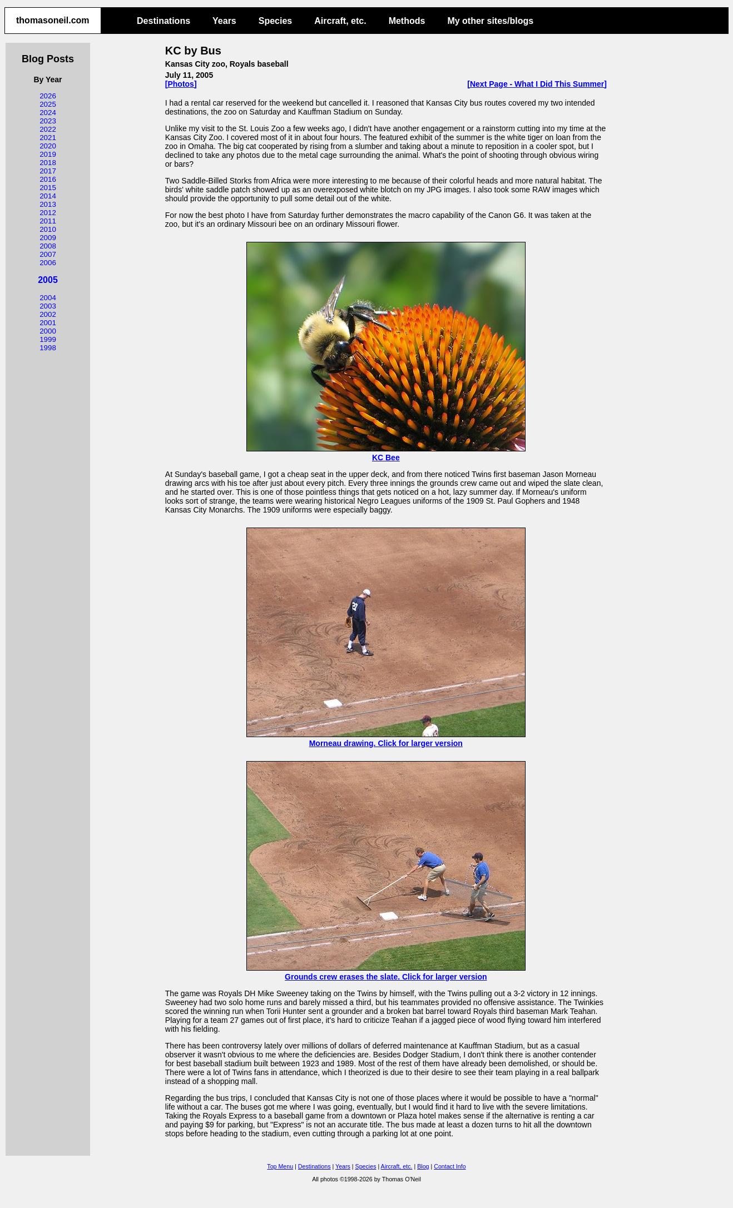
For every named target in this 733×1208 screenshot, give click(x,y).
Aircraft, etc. (340, 21)
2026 (47, 96)
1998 (47, 348)
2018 (47, 162)
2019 (47, 154)
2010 (47, 229)
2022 (47, 129)
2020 (47, 146)
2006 (47, 262)
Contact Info (449, 1166)
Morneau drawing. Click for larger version (386, 739)
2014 (47, 196)
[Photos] (181, 83)
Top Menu (280, 1166)
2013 (47, 204)
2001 (47, 323)
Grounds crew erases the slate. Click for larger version (386, 972)
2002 (47, 314)
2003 (47, 306)
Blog (423, 1166)
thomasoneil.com (53, 20)
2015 (47, 187)
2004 (47, 298)
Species (275, 21)
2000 (47, 331)
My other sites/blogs (490, 21)
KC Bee (386, 453)
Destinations (163, 21)
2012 (47, 212)
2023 (47, 121)
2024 (47, 112)
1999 (47, 339)
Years (224, 21)
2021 (47, 137)
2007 (47, 254)
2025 (47, 104)
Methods (407, 21)
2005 (48, 280)
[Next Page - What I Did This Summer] (536, 83)
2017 (47, 171)
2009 (47, 237)
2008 (47, 246)
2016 (47, 179)
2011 (47, 221)
